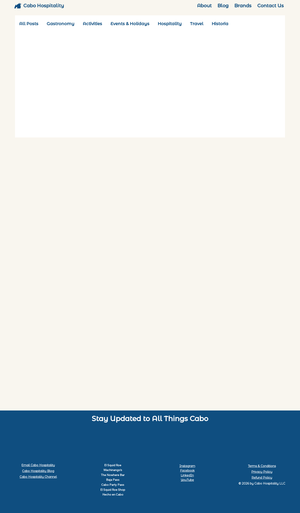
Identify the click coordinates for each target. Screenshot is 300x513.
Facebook (187, 470)
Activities (92, 23)
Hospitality (170, 23)
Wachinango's (112, 470)
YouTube (187, 480)
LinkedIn (187, 475)
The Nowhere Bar (113, 475)
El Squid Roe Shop (112, 490)
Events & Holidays (129, 23)
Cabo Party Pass (112, 485)
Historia (220, 23)
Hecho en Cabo (112, 494)
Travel (196, 23)
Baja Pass (112, 480)
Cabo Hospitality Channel (38, 477)
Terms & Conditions (262, 466)
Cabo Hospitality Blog (38, 471)
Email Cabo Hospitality (38, 465)
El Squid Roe (112, 465)
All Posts (28, 23)
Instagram (187, 466)
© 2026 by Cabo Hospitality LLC (262, 483)
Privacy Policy (261, 472)
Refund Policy (261, 478)
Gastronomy (60, 23)
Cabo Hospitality (43, 6)
